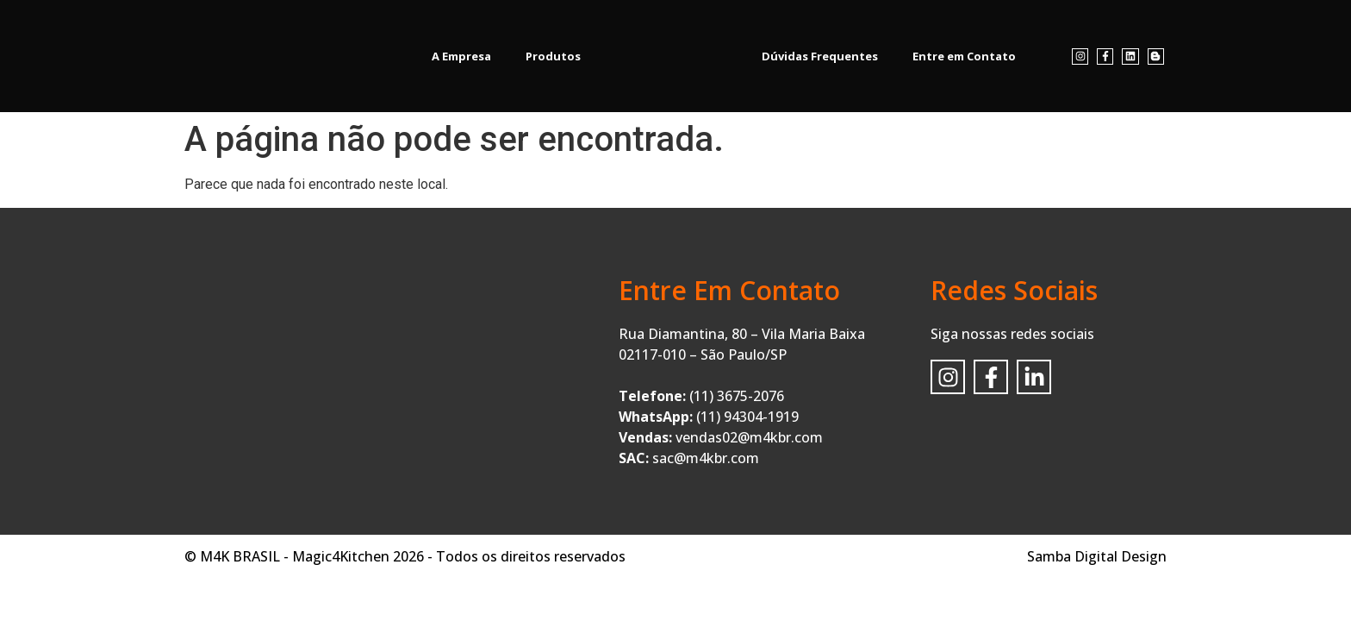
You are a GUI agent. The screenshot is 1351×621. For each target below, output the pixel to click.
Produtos (553, 56)
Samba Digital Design (1097, 556)
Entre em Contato (964, 56)
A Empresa (461, 56)
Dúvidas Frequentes (820, 56)
